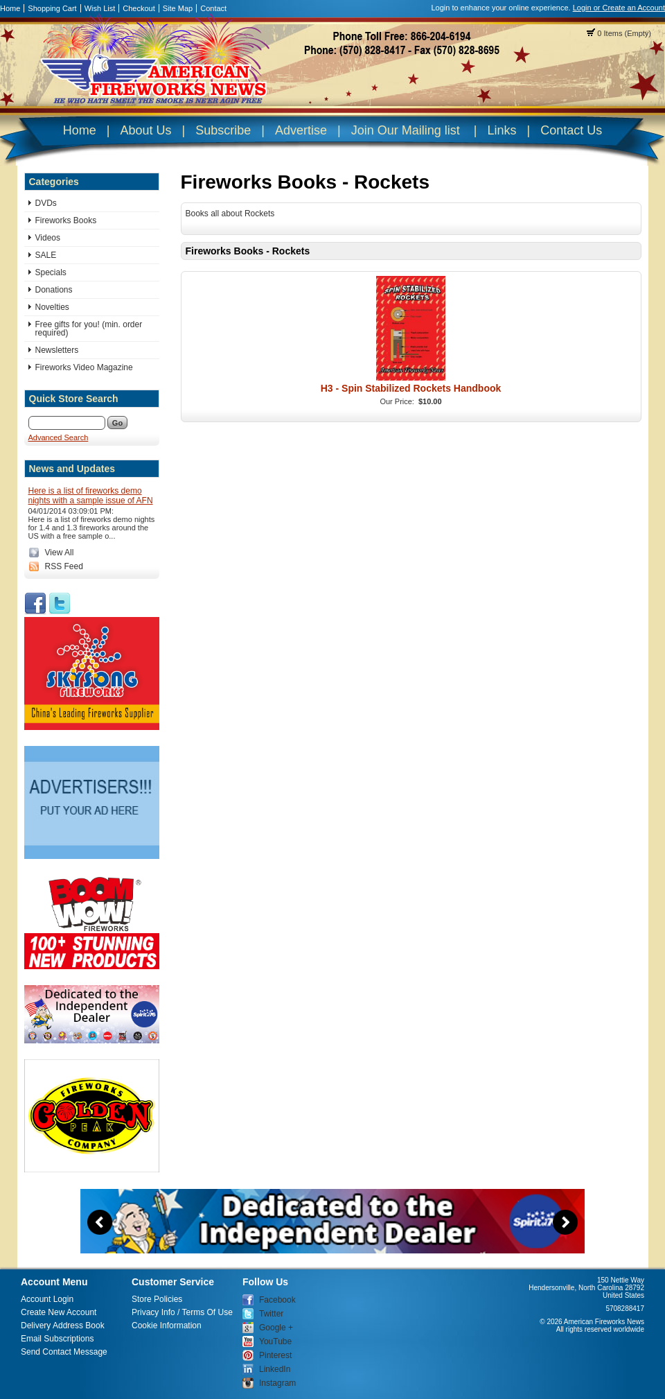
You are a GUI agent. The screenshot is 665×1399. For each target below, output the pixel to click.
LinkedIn (274, 1369)
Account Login (47, 1299)
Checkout (138, 8)
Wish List (100, 8)
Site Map (178, 8)
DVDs (46, 203)
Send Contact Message (64, 1352)
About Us (145, 130)
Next (565, 1222)
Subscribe (223, 130)
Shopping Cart (52, 8)
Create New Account (58, 1312)
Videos (47, 238)
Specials (50, 272)
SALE (46, 255)
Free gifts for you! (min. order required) (89, 329)
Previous (99, 1222)
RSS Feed (64, 566)
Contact (213, 8)
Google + (276, 1327)
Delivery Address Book (63, 1325)
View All (59, 552)
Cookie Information (167, 1325)
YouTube (275, 1341)
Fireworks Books (66, 220)
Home (10, 8)
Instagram (277, 1383)
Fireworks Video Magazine (84, 367)
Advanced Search (58, 437)
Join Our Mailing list (405, 130)
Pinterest (275, 1355)
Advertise (301, 130)
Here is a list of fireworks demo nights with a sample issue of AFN (90, 495)
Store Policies (157, 1299)
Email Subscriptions (57, 1339)
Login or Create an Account (619, 7)
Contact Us (571, 130)
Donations (54, 290)
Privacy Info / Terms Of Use (182, 1312)
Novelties (52, 307)
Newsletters (57, 350)
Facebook (277, 1300)
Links (501, 130)
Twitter (271, 1314)
